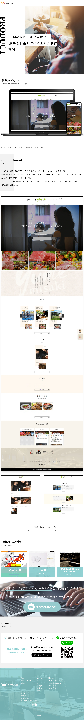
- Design (39, 686)
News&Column (26, 680)
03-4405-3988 (17, 649)
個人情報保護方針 (26, 698)
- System (39, 691)
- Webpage (39, 688)
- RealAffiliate (52, 688)
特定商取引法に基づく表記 (29, 701)
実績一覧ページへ (42, 527)
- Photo (38, 680)
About (23, 683)
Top (22, 678)
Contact (23, 696)
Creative (39, 678)
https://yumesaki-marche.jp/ (14, 84)
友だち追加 (67, 643)
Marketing (51, 678)
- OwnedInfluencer (54, 683)
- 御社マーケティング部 (55, 680)
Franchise (24, 693)
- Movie (38, 683)
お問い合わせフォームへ (41, 655)
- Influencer (52, 686)
